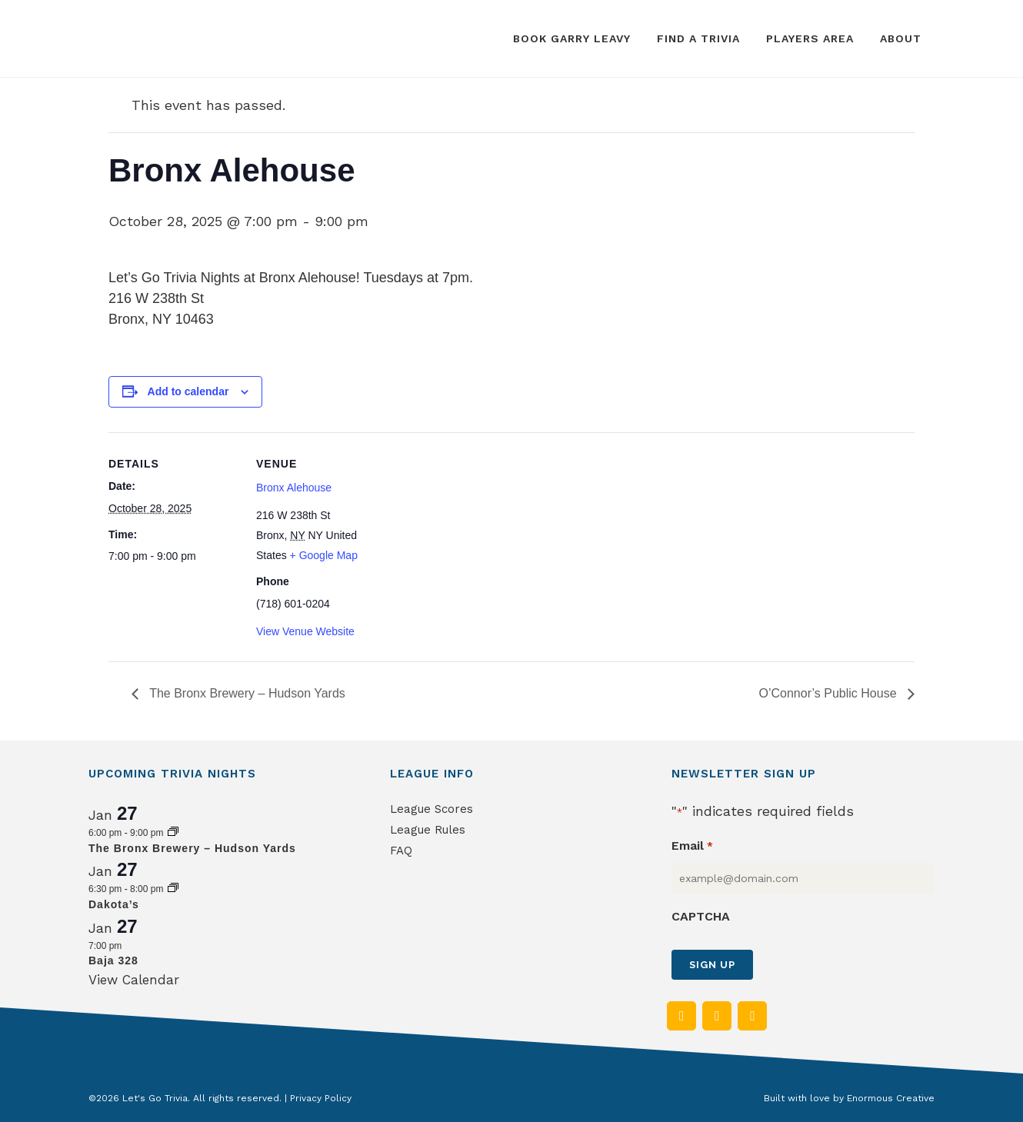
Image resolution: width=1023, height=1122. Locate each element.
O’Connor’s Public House (830, 693)
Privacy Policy (321, 1098)
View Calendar (133, 979)
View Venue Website (305, 631)
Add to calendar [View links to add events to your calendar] (188, 391)
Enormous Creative (891, 1098)
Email (691, 847)
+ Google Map (324, 555)
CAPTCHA (700, 916)
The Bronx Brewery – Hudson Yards (245, 693)
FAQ (401, 850)
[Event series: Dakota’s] (173, 889)
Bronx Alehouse (294, 487)
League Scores (431, 809)
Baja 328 (113, 960)
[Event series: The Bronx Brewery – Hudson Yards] (173, 832)
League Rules (427, 830)
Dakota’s (113, 904)
